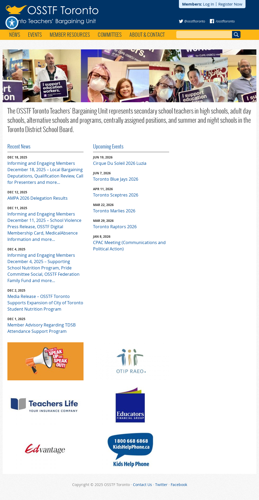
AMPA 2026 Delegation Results (37, 198)
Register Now (230, 4)
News (14, 34)
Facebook (179, 484)
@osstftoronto (194, 21)
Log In (208, 4)
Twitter (161, 484)
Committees (110, 34)
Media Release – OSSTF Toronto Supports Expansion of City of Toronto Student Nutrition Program (45, 302)
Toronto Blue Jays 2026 (115, 179)
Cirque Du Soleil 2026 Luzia (119, 163)
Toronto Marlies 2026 (114, 211)
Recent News (18, 146)
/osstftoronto (225, 21)
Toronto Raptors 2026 (115, 227)
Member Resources (70, 34)
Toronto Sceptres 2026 (115, 195)
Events (35, 34)
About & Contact (147, 34)
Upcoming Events (108, 146)
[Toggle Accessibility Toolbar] (12, 12)
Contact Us (142, 484)
